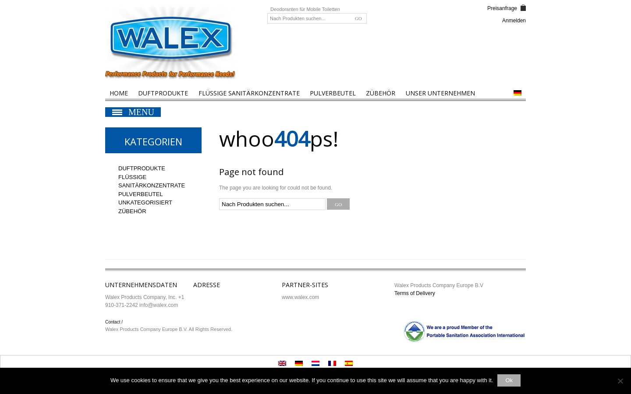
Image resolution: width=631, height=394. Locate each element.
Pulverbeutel (333, 93)
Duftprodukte (163, 93)
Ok (509, 380)
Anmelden (514, 21)
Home (119, 93)
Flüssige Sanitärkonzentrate (249, 93)
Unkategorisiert (145, 202)
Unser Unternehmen (440, 93)
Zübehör (380, 93)
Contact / (114, 322)
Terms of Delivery (414, 293)
